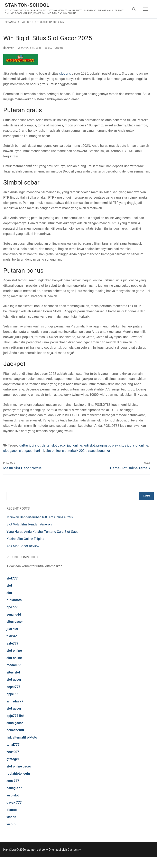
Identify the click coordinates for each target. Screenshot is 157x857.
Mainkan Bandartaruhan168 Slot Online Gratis (40, 517)
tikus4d (12, 636)
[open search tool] (134, 9)
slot (9, 585)
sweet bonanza (99, 451)
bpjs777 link (16, 716)
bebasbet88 (15, 730)
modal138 (14, 665)
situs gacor (15, 622)
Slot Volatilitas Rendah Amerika (29, 524)
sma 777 (13, 781)
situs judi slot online (133, 445)
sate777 (12, 643)
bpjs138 (12, 694)
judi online (74, 445)
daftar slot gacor (54, 445)
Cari (146, 495)
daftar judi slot (29, 445)
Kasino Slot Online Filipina (25, 539)
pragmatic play (107, 445)
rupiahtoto (14, 600)
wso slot (13, 795)
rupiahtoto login (18, 773)
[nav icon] (145, 9)
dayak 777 (14, 802)
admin (9, 47)
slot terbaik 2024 (74, 451)
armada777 (15, 701)
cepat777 (13, 687)
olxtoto (12, 810)
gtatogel (13, 759)
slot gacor (10, 451)
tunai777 (13, 744)
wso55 (11, 817)
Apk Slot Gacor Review (23, 546)
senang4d (14, 614)
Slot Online (54, 47)
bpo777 (12, 607)
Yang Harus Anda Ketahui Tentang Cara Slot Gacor (43, 532)
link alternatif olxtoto (22, 737)
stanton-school (27, 5)
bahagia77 (14, 788)
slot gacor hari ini (31, 451)
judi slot (89, 445)
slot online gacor (19, 766)
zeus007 (13, 752)
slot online (53, 451)
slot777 (12, 578)
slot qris (65, 73)
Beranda (10, 22)
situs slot (13, 672)
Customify (74, 849)
